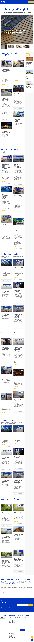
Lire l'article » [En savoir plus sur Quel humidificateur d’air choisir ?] (16, 409)
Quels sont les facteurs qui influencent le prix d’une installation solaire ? (17, 166)
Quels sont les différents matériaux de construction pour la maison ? (6, 562)
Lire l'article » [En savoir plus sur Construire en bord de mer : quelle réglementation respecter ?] (16, 491)
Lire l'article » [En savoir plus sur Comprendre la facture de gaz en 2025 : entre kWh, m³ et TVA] (4, 117)
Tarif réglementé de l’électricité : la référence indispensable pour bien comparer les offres (6, 227)
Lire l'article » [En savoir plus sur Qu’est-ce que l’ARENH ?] (4, 278)
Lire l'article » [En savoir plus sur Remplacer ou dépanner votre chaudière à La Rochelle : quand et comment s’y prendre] (4, 388)
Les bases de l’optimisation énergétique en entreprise (17, 228)
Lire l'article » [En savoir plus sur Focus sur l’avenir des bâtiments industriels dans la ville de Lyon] (16, 106)
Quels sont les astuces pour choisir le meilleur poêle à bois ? (6, 349)
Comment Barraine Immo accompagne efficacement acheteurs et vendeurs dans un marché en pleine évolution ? (6, 72)
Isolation (28, 78)
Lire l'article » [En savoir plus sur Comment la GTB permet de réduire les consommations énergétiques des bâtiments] (16, 213)
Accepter (22, 630)
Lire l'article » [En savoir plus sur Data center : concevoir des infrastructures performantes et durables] (4, 210)
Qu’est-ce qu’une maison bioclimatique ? (6, 513)
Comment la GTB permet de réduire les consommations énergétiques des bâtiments (18, 198)
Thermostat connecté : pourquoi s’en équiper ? (6, 403)
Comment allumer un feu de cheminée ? (18, 378)
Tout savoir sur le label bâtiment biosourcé (5, 315)
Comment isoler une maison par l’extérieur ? (29, 75)
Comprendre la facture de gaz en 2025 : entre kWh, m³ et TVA (6, 100)
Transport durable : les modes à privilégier (18, 120)
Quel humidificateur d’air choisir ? (18, 400)
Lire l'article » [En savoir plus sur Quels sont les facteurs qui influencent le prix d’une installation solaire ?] (16, 182)
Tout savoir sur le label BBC (5, 292)
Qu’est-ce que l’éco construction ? (18, 513)
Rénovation (7, 28)
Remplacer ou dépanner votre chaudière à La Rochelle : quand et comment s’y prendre (6, 378)
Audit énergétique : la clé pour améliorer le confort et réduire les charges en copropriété (18, 71)
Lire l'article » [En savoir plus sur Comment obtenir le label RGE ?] (16, 466)
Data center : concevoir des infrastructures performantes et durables (5, 196)
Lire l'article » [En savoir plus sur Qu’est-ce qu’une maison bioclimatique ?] (4, 523)
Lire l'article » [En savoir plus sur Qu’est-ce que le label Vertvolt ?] (16, 277)
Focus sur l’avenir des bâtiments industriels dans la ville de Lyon (17, 95)
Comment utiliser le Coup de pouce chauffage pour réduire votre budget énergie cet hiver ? (18, 349)
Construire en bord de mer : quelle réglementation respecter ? (18, 316)
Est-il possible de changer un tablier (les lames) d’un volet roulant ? (18, 560)
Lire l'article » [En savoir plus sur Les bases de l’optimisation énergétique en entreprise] (16, 246)
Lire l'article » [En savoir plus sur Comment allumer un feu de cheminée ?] (16, 386)
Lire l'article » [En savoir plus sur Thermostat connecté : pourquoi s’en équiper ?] (4, 412)
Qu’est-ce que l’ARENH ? (4, 268)
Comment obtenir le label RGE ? (18, 291)
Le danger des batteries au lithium (6, 132)
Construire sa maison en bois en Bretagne (18, 535)
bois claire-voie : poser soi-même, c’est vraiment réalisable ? (16, 32)
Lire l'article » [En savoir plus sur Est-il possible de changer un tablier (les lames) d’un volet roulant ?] (16, 569)
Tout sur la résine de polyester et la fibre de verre (6, 537)
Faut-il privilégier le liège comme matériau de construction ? (29, 64)
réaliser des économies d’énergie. (14, 583)
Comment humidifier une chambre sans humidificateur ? (29, 87)
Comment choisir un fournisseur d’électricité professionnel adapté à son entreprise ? (6, 166)
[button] (17, 1)
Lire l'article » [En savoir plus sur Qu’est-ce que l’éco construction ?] (16, 521)
